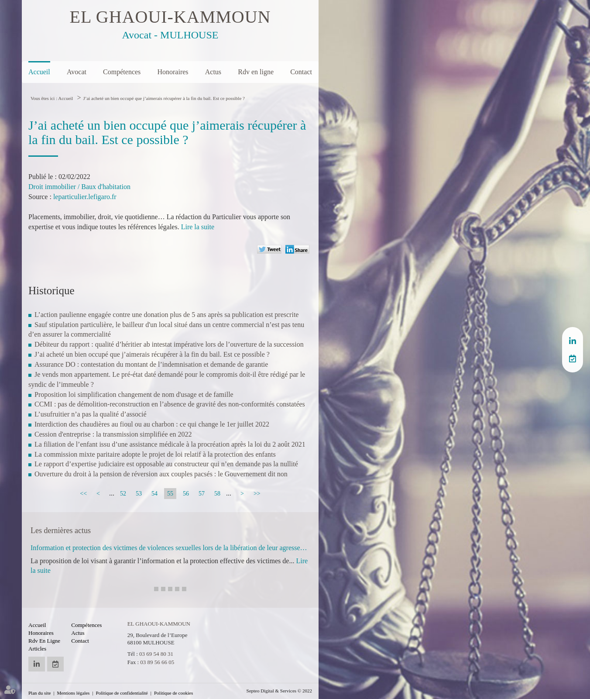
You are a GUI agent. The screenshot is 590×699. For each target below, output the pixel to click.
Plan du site (39, 693)
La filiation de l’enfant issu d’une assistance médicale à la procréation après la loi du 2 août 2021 (169, 444)
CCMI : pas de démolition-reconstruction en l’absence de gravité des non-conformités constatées (169, 404)
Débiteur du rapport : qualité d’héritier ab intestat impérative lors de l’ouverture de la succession (169, 344)
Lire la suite (197, 227)
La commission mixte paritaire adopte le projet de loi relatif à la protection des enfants (155, 454)
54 (154, 493)
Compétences (122, 72)
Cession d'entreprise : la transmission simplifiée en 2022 (113, 434)
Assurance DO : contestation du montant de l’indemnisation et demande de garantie (151, 364)
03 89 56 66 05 (157, 662)
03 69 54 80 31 (156, 654)
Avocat (76, 72)
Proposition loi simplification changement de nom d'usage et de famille (133, 394)
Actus (213, 72)
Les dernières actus (61, 530)
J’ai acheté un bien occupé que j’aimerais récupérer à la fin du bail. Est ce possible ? (163, 98)
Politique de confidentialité (122, 693)
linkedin (573, 341)
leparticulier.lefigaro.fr (85, 196)
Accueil (39, 72)
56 (186, 493)
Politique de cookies (173, 693)
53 (139, 493)
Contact (301, 72)
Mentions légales (73, 693)
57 (202, 493)
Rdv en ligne (256, 72)
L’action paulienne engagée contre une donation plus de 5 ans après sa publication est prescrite (166, 314)
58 (217, 493)
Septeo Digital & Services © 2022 (279, 690)
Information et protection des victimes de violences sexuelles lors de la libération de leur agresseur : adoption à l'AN (170, 547)
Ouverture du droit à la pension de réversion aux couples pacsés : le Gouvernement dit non (161, 474)
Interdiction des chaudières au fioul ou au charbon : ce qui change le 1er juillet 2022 (151, 424)
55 (170, 493)
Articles (37, 648)
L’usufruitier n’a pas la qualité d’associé (90, 414)
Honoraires (172, 72)
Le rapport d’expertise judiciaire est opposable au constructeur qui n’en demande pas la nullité (166, 464)
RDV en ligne (573, 358)
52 (123, 493)
